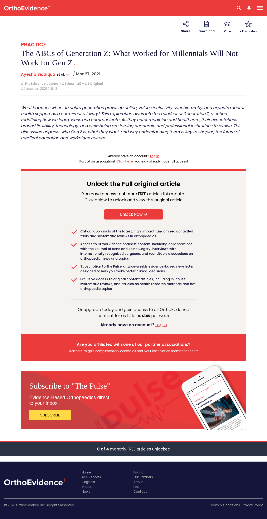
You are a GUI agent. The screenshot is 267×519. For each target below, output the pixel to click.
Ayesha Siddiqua (38, 74)
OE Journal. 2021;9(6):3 (39, 88)
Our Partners (143, 477)
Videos (87, 487)
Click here (124, 161)
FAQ (137, 487)
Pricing (139, 472)
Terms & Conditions (224, 505)
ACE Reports (91, 477)
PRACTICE (33, 44)
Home (86, 472)
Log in (154, 156)
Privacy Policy (252, 505)
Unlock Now (133, 214)
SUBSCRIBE (50, 415)
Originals (88, 482)
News (86, 491)
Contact (140, 491)
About (138, 482)
